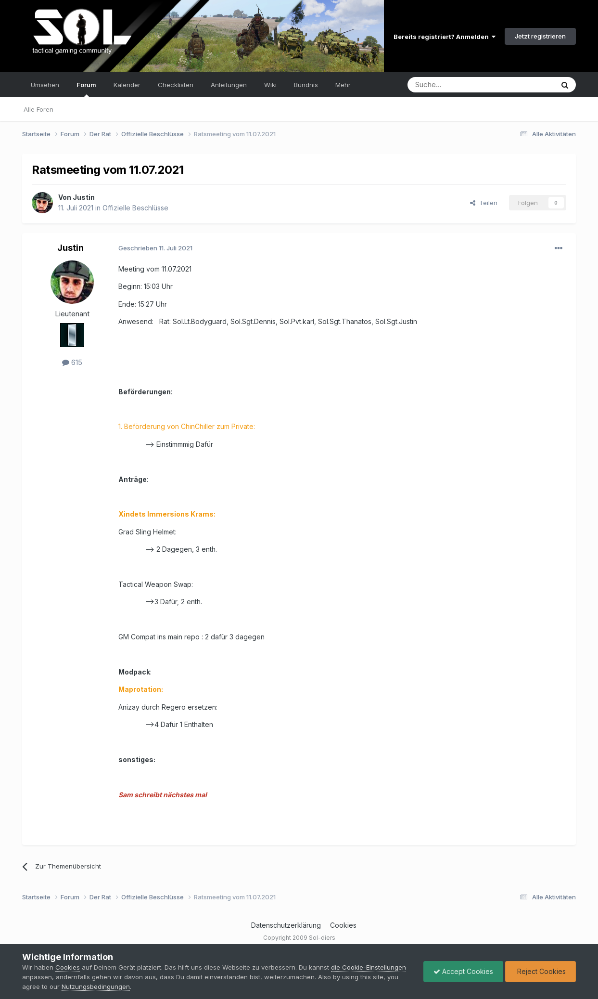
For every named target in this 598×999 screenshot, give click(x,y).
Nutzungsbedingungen (96, 986)
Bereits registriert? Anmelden (445, 36)
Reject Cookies (540, 971)
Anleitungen (229, 85)
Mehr (343, 85)
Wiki (270, 85)
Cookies (343, 925)
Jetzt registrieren (540, 36)
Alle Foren (38, 109)
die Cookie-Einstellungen (368, 967)
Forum (86, 89)
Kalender (127, 85)
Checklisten (175, 85)
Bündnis (306, 85)
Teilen (483, 203)
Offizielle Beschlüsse (135, 208)
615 (72, 362)
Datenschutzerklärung (286, 925)
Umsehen (45, 85)
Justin (84, 197)
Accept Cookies (463, 971)
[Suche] (450, 84)
